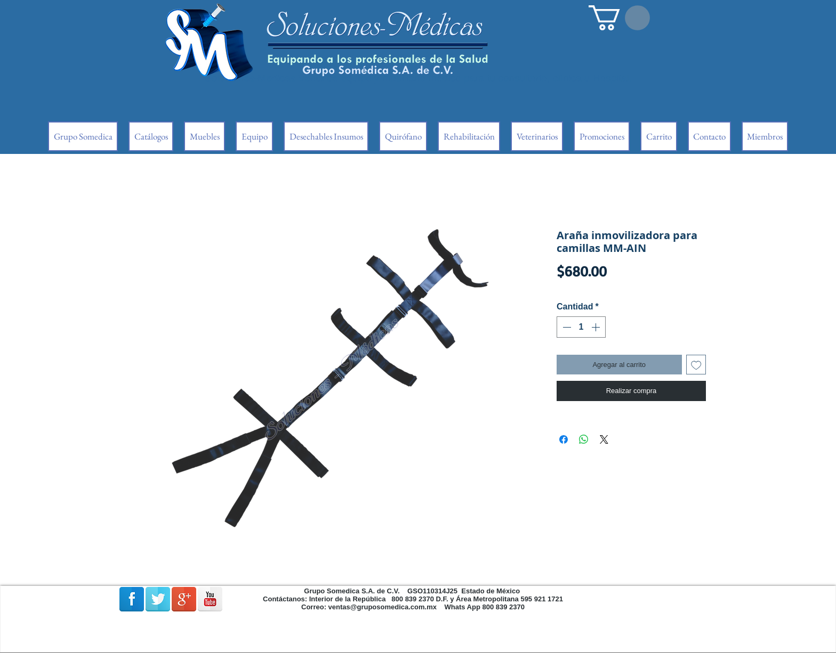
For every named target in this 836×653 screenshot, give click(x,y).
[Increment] (596, 327)
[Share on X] (604, 439)
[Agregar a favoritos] (696, 365)
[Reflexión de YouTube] (210, 599)
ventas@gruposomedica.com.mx (382, 607)
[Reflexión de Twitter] (158, 599)
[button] (619, 17)
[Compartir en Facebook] (563, 439)
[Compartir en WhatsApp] (583, 439)
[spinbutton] (581, 327)
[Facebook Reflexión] (131, 599)
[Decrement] (565, 327)
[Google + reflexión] (184, 599)
